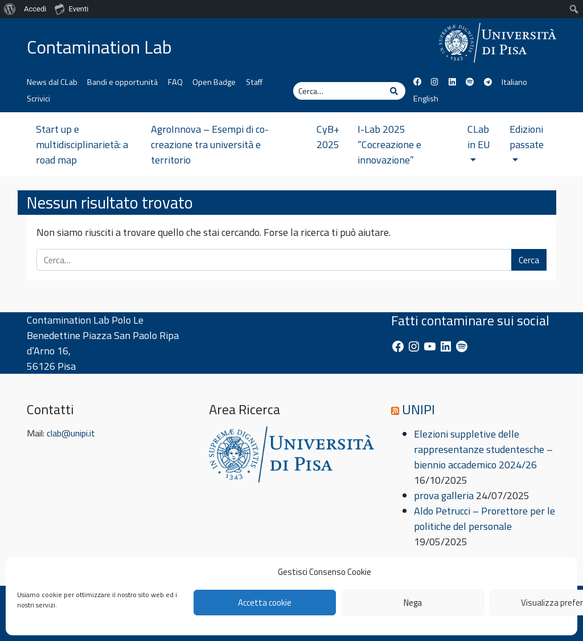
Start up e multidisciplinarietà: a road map (82, 144)
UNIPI (418, 409)
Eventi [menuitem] (71, 8)
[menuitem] (10, 9)
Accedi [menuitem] (35, 9)
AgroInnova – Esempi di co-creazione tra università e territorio (210, 144)
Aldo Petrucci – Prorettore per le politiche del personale (484, 518)
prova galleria (444, 495)
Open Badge (214, 82)
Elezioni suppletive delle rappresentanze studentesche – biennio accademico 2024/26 (483, 449)
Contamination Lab (99, 47)
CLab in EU (478, 141)
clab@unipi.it (71, 433)
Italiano (514, 82)
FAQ (175, 82)
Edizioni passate (527, 141)
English (425, 98)
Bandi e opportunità (122, 82)
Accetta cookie (265, 602)
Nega (413, 602)
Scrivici (38, 98)
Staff (254, 82)
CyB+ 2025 (328, 136)
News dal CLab (52, 82)
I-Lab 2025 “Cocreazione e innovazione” (389, 144)
